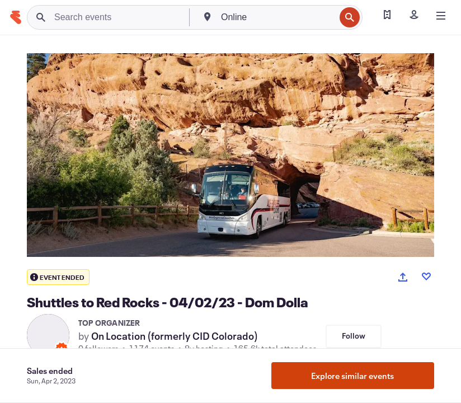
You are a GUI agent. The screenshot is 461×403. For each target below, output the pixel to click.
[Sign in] (414, 15)
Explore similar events (352, 375)
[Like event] (426, 276)
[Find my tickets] (387, 15)
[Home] (15, 17)
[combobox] (277, 17)
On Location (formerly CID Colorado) (174, 336)
